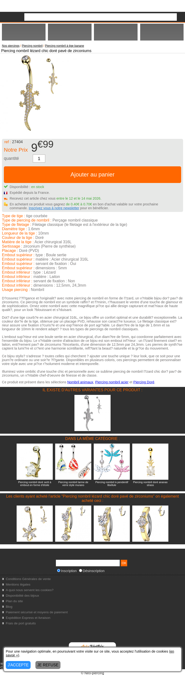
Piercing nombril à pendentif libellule (111, 483)
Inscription (67, 571)
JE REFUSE (48, 665)
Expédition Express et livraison (28, 618)
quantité (11, 158)
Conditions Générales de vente (28, 579)
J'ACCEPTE (18, 665)
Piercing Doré (143, 382)
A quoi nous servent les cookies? (29, 590)
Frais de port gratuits (21, 623)
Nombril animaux (80, 382)
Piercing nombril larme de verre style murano (73, 483)
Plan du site (14, 601)
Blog (9, 606)
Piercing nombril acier (111, 382)
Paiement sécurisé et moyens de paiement (37, 612)
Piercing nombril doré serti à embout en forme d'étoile (34, 483)
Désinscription (92, 571)
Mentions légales (18, 584)
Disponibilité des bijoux (22, 595)
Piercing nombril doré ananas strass (150, 483)
